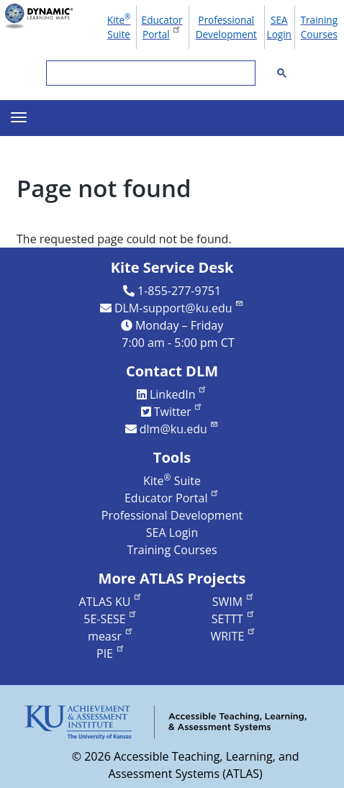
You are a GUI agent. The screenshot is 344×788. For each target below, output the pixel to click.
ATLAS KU (110, 602)
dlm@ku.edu (179, 429)
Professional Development (226, 27)
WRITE (232, 636)
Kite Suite (119, 26)
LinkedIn (178, 394)
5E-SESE (110, 619)
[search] (149, 73)
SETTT (233, 619)
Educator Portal (162, 27)
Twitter (179, 412)
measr (110, 636)
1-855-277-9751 (179, 291)
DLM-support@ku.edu (179, 308)
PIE (110, 653)
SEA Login (279, 27)
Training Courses (319, 27)
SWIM (233, 602)
